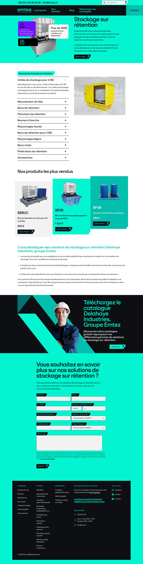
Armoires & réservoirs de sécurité (43, 501)
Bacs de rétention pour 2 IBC (35, 132)
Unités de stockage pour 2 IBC (36, 80)
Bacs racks (24, 145)
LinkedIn (116, 494)
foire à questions (94, 492)
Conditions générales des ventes (62, 491)
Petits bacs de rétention (32, 151)
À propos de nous (23, 490)
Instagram (117, 490)
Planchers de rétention (32, 114)
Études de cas (22, 498)
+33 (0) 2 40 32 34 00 (29, 2)
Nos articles (21, 502)
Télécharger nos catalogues (87, 10)
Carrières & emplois (24, 505)
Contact (134, 10)
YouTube (116, 499)
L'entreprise (40, 10)
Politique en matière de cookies (61, 501)
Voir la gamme (81, 57)
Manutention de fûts (30, 101)
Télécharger (115, 347)
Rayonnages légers (29, 139)
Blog (71, 10)
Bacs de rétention (28, 108)
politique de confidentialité (47, 459)
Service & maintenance (40, 547)
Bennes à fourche (28, 120)
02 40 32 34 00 (80, 514)
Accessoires (25, 157)
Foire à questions (23, 509)
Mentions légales (60, 496)
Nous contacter (23, 513)
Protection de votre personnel (42, 528)
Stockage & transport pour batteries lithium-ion (42, 508)
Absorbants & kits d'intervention (42, 495)
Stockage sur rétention (40, 522)
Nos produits (55, 10)
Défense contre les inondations (42, 541)
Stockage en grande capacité (43, 534)
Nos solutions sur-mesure (42, 516)
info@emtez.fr (50, 2)
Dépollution (40, 490)
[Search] (115, 3)
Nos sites (20, 494)
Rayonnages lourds (30, 126)
